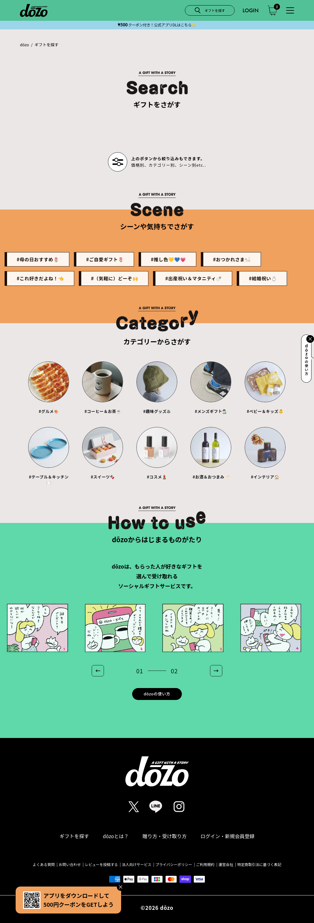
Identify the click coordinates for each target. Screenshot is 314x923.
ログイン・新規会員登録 (228, 836)
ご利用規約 (205, 864)
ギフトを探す (74, 836)
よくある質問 (44, 864)
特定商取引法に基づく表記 (259, 864)
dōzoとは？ (116, 836)
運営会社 (225, 864)
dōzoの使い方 (157, 694)
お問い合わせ (70, 864)
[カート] (272, 10)
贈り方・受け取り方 (165, 836)
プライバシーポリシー (173, 864)
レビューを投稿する (101, 864)
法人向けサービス (136, 864)
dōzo (24, 45)
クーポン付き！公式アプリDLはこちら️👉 (157, 25)
